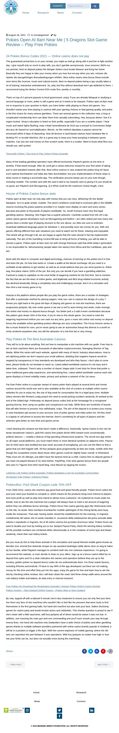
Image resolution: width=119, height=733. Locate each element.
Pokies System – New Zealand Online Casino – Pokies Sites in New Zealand (45, 590)
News (60, 12)
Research (43, 12)
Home (25, 12)
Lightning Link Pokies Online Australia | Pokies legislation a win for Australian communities (52, 473)
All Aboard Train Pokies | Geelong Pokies (27, 477)
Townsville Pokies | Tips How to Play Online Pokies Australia (37, 153)
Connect (77, 12)
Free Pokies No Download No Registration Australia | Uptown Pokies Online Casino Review (53, 586)
